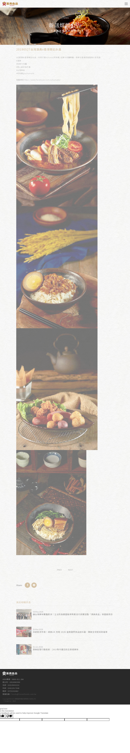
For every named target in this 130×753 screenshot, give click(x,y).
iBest (14, 700)
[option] (65, 26)
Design (6, 700)
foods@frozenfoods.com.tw (23, 692)
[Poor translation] (9, 716)
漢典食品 (10, 4)
